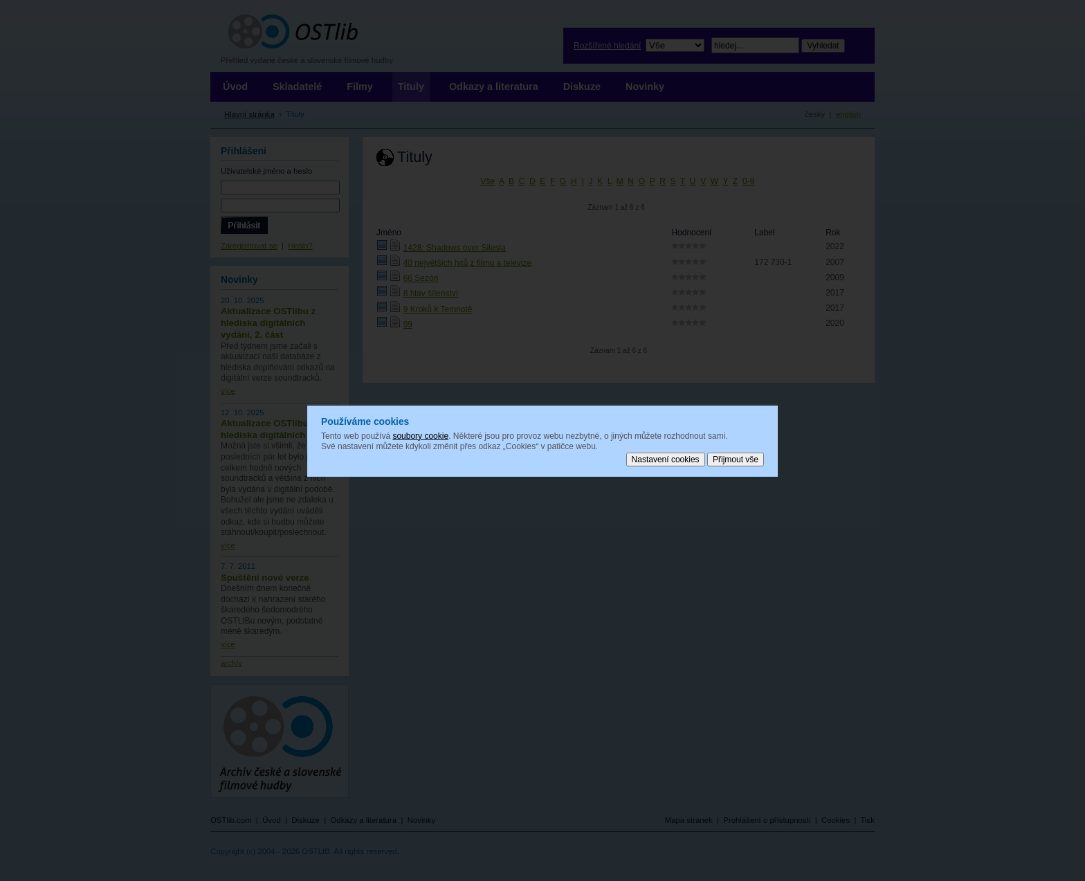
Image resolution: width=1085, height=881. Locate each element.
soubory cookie (420, 435)
